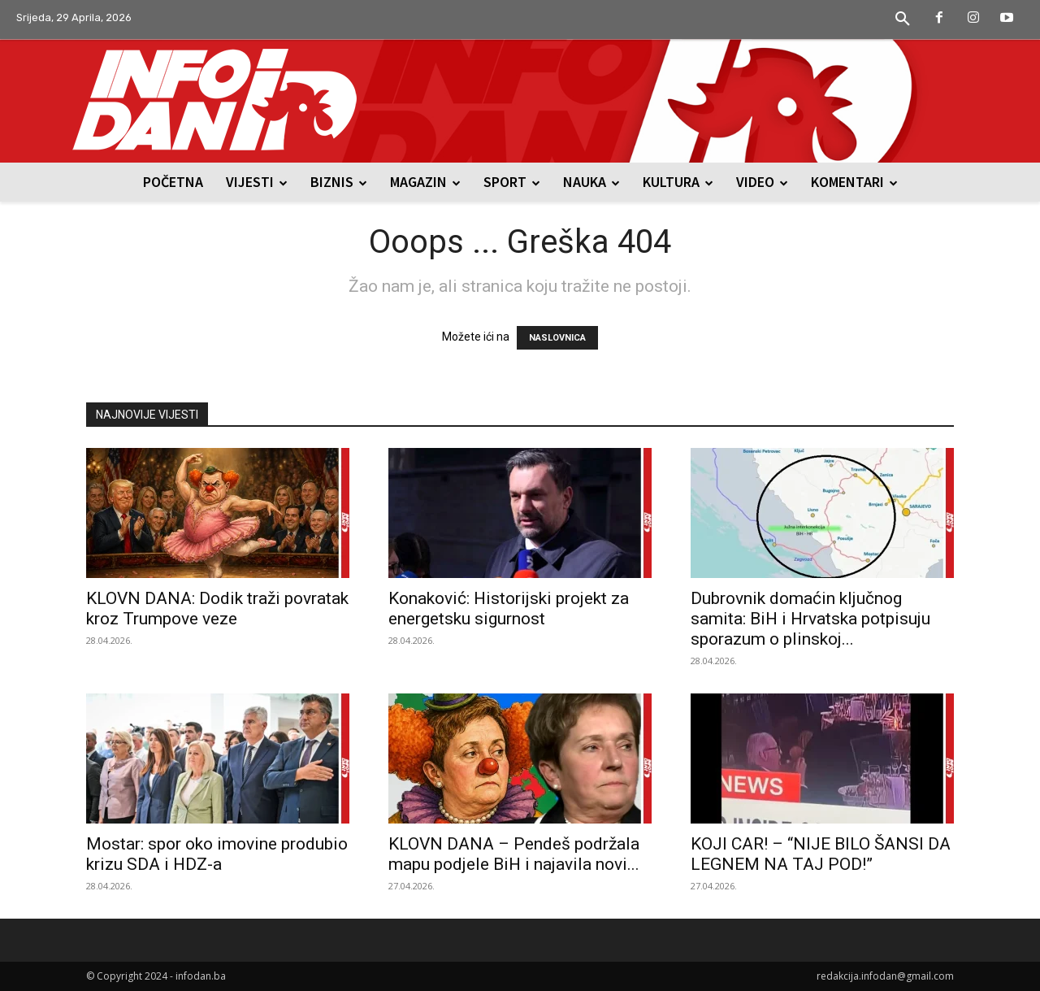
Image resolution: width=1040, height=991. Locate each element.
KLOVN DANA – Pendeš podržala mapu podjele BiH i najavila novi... (513, 854)
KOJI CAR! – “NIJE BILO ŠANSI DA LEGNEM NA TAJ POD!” (821, 854)
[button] (902, 19)
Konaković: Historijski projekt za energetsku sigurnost (508, 608)
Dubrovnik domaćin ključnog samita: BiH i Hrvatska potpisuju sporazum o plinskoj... (810, 619)
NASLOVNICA (557, 338)
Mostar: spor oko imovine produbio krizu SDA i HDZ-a (217, 854)
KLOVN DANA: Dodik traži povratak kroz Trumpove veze (217, 608)
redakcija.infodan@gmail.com (885, 976)
